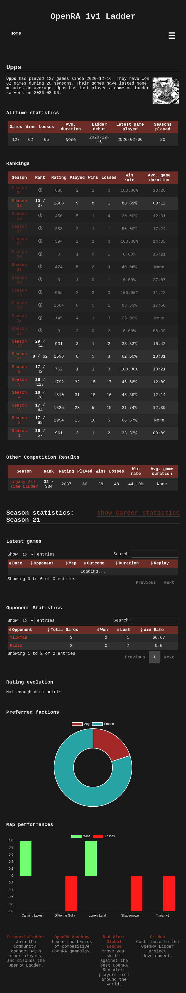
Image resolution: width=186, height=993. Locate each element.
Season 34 (19, 190)
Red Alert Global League (114, 942)
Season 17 (19, 318)
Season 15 (19, 344)
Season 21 (19, 267)
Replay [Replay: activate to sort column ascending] (161, 563)
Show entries (31, 554)
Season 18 (19, 305)
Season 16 (19, 331)
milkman (18, 637)
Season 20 (19, 280)
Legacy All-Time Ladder (24, 484)
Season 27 (19, 229)
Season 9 (19, 369)
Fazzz (16, 645)
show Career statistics (138, 513)
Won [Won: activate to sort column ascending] (104, 630)
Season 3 (19, 408)
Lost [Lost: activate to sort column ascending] (125, 630)
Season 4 (19, 395)
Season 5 (19, 382)
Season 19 (19, 293)
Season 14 (19, 356)
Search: (146, 554)
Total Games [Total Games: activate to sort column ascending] (64, 630)
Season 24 (19, 241)
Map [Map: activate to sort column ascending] (73, 563)
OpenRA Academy (71, 937)
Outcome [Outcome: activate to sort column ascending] (95, 563)
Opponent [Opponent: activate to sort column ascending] (44, 563)
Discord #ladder (26, 937)
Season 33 (19, 203)
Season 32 (19, 216)
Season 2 (19, 420)
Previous (146, 582)
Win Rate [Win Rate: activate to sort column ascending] (154, 630)
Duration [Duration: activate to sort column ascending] (129, 563)
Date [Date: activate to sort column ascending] (17, 563)
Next (169, 582)
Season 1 (19, 433)
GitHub (157, 937)
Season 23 (19, 254)
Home (15, 33)
